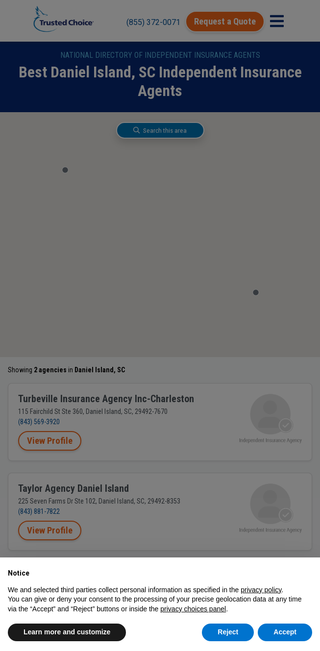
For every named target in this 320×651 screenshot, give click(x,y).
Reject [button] (228, 632)
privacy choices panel (193, 609)
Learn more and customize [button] (67, 632)
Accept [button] (284, 632)
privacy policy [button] (261, 590)
